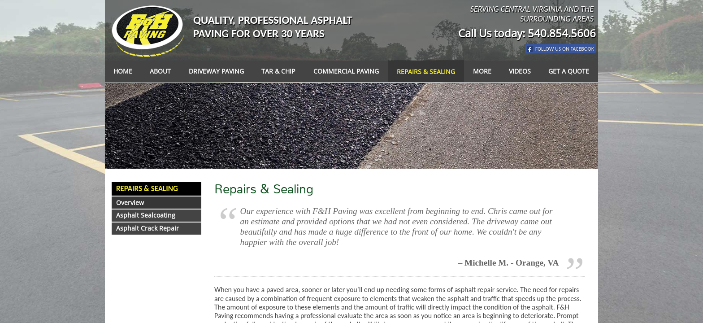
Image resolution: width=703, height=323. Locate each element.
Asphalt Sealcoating (145, 215)
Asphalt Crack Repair (147, 228)
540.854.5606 (562, 33)
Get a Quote (568, 71)
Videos (520, 71)
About (160, 71)
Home (122, 71)
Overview (130, 202)
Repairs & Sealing (426, 71)
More (482, 71)
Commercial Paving (346, 71)
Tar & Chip (278, 71)
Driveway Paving (216, 71)
